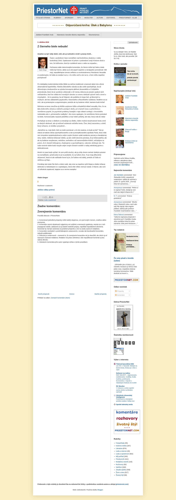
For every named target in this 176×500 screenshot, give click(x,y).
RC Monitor (120, 386)
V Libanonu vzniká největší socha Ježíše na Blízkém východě (125, 390)
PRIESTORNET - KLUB (128, 18)
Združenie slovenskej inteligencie (124, 396)
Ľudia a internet (121, 451)
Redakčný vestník (122, 462)
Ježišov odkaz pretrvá (46, 190)
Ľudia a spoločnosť (50, 200)
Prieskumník (120, 459)
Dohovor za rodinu (123, 373)
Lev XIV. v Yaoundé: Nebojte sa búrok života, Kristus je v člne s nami (126, 368)
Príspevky (119, 291)
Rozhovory (119, 464)
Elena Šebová (119, 215)
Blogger (100, 490)
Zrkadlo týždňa (121, 470)
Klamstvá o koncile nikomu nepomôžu (71, 35)
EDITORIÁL (111, 18)
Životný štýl (120, 475)
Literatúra (119, 448)
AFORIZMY (69, 18)
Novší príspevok (43, 294)
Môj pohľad (120, 456)
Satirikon (119, 467)
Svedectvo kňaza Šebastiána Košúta (131, 108)
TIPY (79, 18)
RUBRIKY (57, 18)
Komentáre (120, 295)
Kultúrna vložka (121, 446)
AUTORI (100, 18)
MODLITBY (88, 18)
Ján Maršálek (118, 175)
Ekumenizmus (94, 35)
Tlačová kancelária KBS (125, 364)
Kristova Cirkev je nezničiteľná (131, 142)
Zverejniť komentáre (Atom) (60, 298)
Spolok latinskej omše (124, 404)
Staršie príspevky (101, 294)
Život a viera (120, 472)
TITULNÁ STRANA (43, 18)
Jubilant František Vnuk (44, 35)
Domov (71, 294)
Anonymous (118, 188)
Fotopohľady (120, 443)
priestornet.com (122, 484)
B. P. (115, 196)
